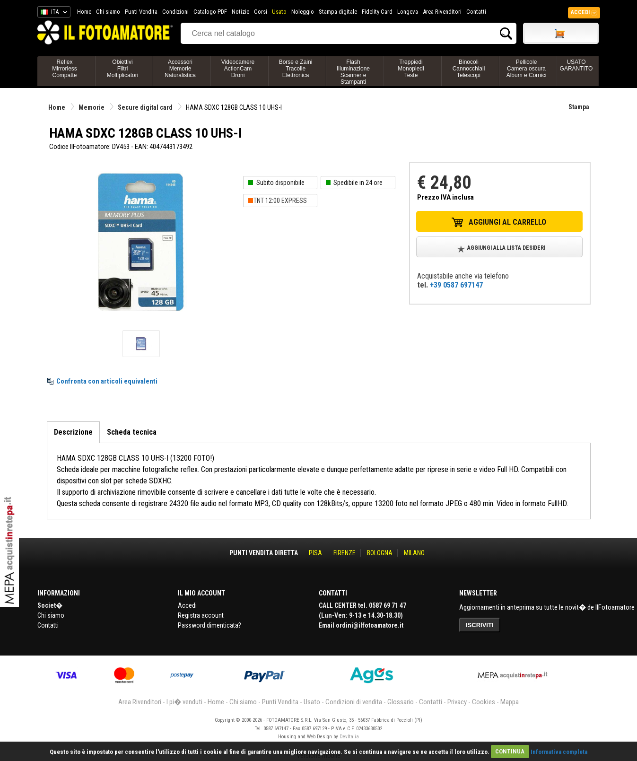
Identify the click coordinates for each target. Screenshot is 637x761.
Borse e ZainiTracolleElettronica (296, 69)
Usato (279, 11)
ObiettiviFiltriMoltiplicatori (123, 69)
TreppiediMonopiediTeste (411, 69)
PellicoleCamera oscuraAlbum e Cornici (526, 69)
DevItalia (349, 737)
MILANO (414, 553)
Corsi (260, 11)
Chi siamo (108, 11)
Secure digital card (145, 107)
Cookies (483, 702)
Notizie (240, 11)
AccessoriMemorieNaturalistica (180, 69)
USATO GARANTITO (576, 65)
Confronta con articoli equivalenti (106, 381)
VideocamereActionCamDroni (238, 69)
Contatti (476, 11)
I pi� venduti (184, 702)
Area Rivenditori (442, 11)
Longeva (407, 11)
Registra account (201, 615)
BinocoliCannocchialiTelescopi (469, 69)
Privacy (457, 702)
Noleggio (302, 11)
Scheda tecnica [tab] (132, 432)
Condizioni (175, 11)
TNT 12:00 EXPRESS (280, 200)
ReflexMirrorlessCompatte (64, 69)
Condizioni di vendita (353, 702)
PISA (315, 553)
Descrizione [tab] (73, 432)
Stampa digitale (338, 11)
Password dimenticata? (209, 625)
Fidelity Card (377, 11)
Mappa (509, 702)
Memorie (92, 107)
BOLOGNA (380, 553)
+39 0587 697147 (456, 284)
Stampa (578, 107)
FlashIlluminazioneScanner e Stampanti (353, 72)
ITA (52, 13)
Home (84, 11)
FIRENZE (344, 553)
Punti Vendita (141, 11)
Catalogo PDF (210, 11)
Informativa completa (559, 751)
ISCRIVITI (480, 625)
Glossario (400, 702)
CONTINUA (509, 751)
